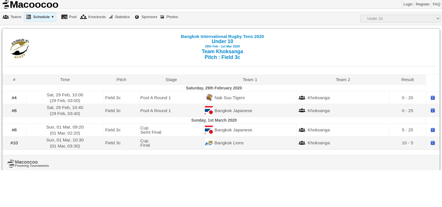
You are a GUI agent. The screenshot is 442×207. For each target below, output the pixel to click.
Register (423, 4)
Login (408, 4)
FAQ (436, 4)
